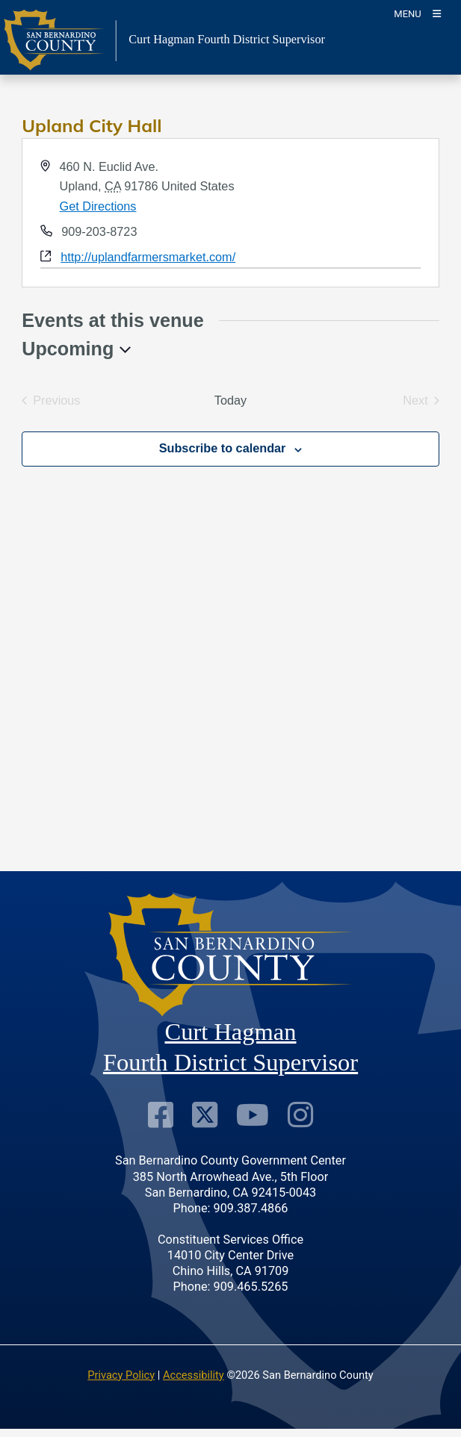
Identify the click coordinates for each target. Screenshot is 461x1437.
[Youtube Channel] (252, 1115)
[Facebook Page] (160, 1115)
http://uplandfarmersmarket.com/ (148, 257)
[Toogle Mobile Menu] (417, 13)
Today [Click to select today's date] (230, 400)
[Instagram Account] (300, 1115)
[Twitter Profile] (204, 1115)
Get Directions (98, 206)
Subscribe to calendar (222, 448)
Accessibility (193, 1375)
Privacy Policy (121, 1375)
